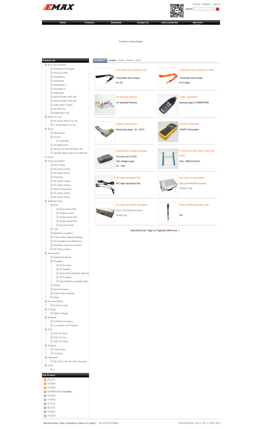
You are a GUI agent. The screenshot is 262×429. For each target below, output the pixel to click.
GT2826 (51, 387)
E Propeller (65, 269)
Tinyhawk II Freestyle (64, 69)
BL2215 (51, 379)
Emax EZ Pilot (61, 73)
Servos (57, 137)
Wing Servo (60, 133)
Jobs (62, 423)
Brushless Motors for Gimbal (68, 245)
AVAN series (65, 265)
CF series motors (63, 193)
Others (57, 285)
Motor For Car (55, 117)
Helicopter (53, 357)
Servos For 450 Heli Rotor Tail (68, 149)
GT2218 (51, 415)
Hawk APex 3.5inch (63, 105)
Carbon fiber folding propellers (69, 237)
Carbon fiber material (64, 293)
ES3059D (64, 141)
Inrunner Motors (56, 301)
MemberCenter (50, 423)
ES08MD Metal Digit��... (60, 391)
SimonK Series (67, 225)
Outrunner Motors (57, 161)
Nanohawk (59, 81)
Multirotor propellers (64, 233)
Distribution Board (63, 257)
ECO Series (60, 165)
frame (51, 157)
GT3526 (51, 399)
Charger (52, 309)
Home (63, 22)
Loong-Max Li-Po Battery (66, 325)
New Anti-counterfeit (196, 23)
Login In (216, 4)
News (92, 423)
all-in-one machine (57, 65)
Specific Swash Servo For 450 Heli (71, 153)
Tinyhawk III (60, 89)
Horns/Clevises (61, 289)
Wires (57, 297)
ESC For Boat (61, 333)
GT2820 (51, 383)
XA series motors (62, 173)
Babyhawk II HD (62, 113)
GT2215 (51, 403)
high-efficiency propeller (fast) (74, 281)
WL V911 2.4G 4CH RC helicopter (70, 361)
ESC (56, 205)
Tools (50, 365)
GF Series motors (63, 181)
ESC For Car (60, 337)
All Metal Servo (61, 145)
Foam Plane (60, 349)
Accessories (54, 253)
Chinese (197, 4)
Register (207, 4)
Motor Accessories (63, 189)
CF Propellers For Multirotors (68, 241)
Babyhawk (59, 93)
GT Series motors (63, 185)
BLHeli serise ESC (68, 221)
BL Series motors (63, 197)
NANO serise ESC (68, 217)
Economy (58, 177)
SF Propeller (65, 277)
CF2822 (51, 411)
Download (116, 22)
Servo (51, 129)
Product (130, 60)
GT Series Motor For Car (66, 121)
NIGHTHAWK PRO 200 (65, 97)
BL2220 (51, 407)
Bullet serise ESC (68, 209)
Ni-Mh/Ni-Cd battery (64, 321)
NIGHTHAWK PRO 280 (65, 101)
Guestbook (71, 423)
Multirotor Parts (55, 201)
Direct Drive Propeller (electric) (74, 273)
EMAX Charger (61, 313)
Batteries (52, 317)
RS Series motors (62, 169)
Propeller (58, 261)
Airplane (52, 345)
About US (83, 423)
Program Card (66, 213)
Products (89, 22)
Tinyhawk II (59, 77)
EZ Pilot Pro (60, 109)
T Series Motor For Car (65, 125)
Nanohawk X (60, 85)
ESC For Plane (61, 341)
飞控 (56, 229)
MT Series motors (63, 249)
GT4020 (51, 395)
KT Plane (58, 353)
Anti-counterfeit (170, 22)
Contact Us (143, 22)
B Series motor (61, 305)
